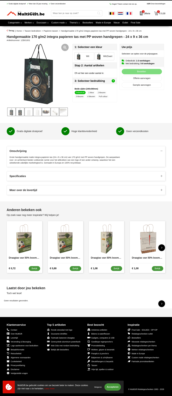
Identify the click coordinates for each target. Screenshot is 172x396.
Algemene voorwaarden (19, 357)
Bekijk (34, 268)
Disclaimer (13, 369)
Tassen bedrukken (32, 31)
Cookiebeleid (14, 361)
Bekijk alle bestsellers (58, 349)
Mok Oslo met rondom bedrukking (63, 345)
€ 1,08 (94, 268)
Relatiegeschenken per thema (142, 345)
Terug (11, 30)
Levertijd (12, 337)
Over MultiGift (14, 333)
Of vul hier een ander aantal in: (89, 73)
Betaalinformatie (15, 349)
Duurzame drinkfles (57, 333)
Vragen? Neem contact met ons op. (123, 4)
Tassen (92, 365)
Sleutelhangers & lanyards (100, 361)
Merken (28, 22)
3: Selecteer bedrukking (95, 80)
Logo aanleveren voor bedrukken (22, 345)
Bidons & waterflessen (98, 333)
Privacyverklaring (16, 365)
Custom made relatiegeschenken (143, 357)
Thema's (73, 22)
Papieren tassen (51, 31)
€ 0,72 (12, 268)
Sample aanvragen (142, 85)
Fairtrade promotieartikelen (141, 361)
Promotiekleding (96, 345)
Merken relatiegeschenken (141, 349)
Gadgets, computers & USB (100, 337)
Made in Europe (136, 353)
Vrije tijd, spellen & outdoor (100, 369)
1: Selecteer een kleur (88, 47)
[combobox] (73, 13)
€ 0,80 (53, 268)
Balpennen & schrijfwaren (100, 357)
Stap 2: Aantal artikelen (89, 65)
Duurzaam (41, 22)
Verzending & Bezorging (19, 341)
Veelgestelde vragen (17, 373)
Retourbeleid (14, 353)
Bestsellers (134, 337)
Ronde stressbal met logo (59, 329)
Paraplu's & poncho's (98, 353)
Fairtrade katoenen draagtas (61, 337)
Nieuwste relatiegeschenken (141, 341)
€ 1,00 (135, 268)
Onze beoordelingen (151, 4)
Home (19, 31)
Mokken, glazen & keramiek (100, 349)
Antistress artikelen (97, 329)
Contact (12, 330)
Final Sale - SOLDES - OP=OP (143, 329)
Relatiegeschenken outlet (140, 333)
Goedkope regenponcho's (100, 341)
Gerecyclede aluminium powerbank (63, 341)
